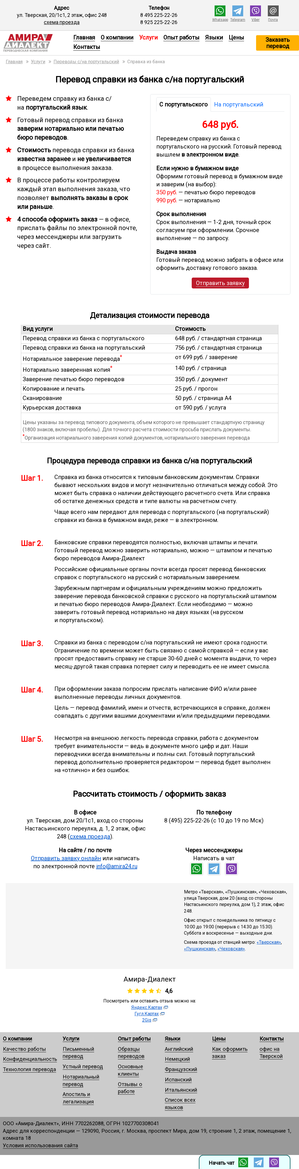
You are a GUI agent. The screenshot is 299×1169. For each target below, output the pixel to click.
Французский (181, 1069)
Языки (214, 37)
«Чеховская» (231, 949)
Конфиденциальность (30, 1059)
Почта (273, 20)
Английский (179, 1049)
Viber (256, 20)
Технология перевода (29, 1069)
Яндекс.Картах (146, 1007)
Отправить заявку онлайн (66, 858)
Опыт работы (181, 37)
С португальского (183, 104)
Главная (84, 37)
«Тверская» (269, 942)
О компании (117, 37)
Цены (236, 37)
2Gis (146, 1020)
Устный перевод (83, 1066)
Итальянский (181, 1090)
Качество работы (24, 1049)
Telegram (237, 20)
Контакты (86, 46)
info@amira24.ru (116, 866)
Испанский (178, 1080)
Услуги (71, 1039)
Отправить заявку (220, 283)
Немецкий (177, 1059)
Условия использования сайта (40, 1145)
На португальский (238, 104)
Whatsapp (220, 20)
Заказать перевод (278, 43)
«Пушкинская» (199, 949)
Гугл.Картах (146, 1013)
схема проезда (62, 22)
